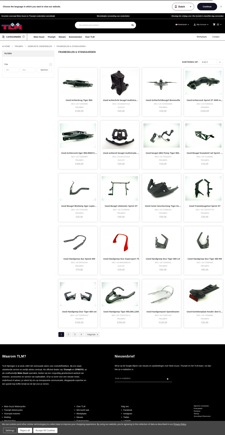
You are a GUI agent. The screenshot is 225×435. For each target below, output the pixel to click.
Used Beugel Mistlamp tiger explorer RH (81, 206)
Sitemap (196, 413)
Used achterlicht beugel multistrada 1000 (123, 100)
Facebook (127, 410)
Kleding (7, 417)
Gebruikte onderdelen (40, 46)
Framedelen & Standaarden (71, 46)
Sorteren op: (190, 62)
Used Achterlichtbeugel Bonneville (163, 100)
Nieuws (62, 37)
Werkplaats (202, 37)
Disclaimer (197, 411)
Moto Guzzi (39, 37)
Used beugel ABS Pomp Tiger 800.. (163, 153)
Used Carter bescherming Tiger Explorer (165, 206)
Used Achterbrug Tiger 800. (79, 100)
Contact (215, 37)
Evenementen (75, 37)
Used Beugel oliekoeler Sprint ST (121, 206)
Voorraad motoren (12, 413)
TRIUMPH (19, 46)
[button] (28, 64)
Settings (10, 430)
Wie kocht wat (82, 410)
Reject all (25, 430)
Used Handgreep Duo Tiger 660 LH (163, 259)
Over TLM (90, 37)
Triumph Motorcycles (13, 410)
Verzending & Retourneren (202, 416)
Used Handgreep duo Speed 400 (79, 259)
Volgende (93, 334)
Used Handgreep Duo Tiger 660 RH (205, 259)
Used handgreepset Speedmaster (163, 312)
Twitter (126, 417)
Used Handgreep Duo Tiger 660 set (79, 312)
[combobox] (102, 25)
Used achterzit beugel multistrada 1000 (122, 153)
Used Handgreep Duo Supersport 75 (121, 259)
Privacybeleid (198, 408)
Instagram (127, 413)
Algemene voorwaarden (201, 406)
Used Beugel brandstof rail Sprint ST (205, 153)
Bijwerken (44, 70)
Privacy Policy (179, 424)
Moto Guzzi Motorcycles (14, 406)
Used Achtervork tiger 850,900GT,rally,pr (81, 153)
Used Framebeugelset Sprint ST (205, 206)
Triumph (52, 37)
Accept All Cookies (45, 430)
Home (7, 46)
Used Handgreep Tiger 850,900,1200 (121, 312)
